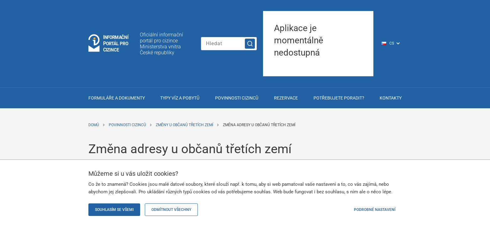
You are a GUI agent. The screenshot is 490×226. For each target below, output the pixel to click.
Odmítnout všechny (171, 209)
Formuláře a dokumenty (116, 97)
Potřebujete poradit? (338, 97)
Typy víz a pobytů (179, 97)
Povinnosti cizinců (236, 97)
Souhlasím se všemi (114, 209)
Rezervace (286, 97)
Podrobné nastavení (374, 209)
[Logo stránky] (108, 43)
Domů (93, 125)
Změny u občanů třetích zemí (184, 125)
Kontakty (391, 97)
